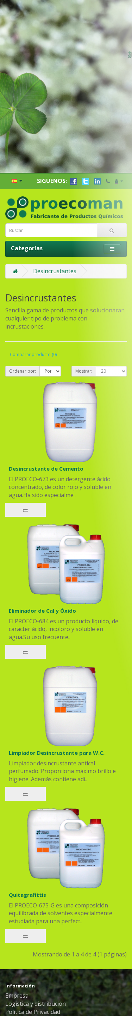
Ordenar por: (22, 352)
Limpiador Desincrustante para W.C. (57, 733)
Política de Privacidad (32, 992)
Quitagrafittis (27, 875)
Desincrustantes (54, 252)
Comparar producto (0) (33, 335)
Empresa (17, 976)
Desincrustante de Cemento (46, 449)
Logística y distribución (35, 984)
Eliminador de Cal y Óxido (42, 591)
